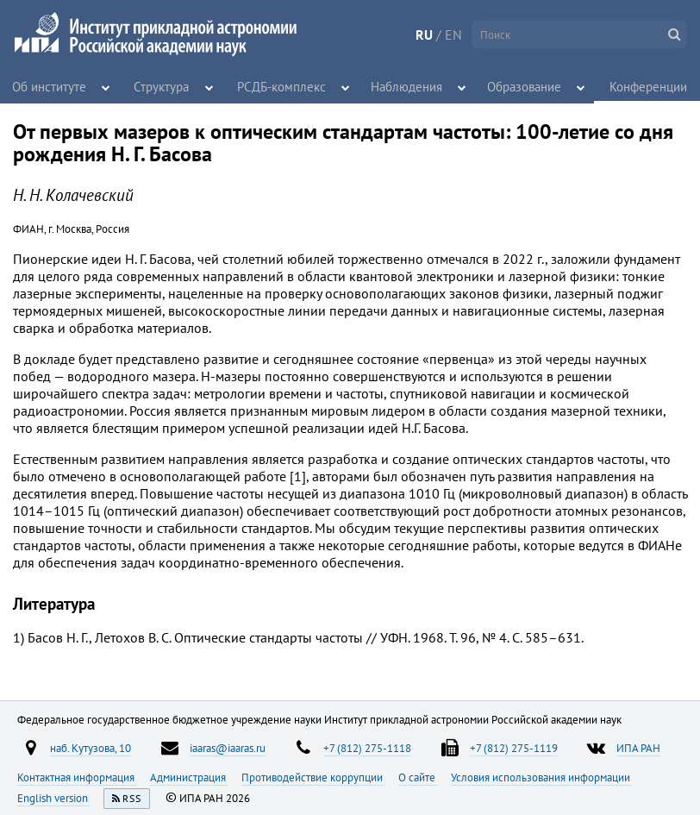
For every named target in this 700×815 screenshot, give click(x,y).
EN (453, 34)
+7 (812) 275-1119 (514, 747)
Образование (516, 86)
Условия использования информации (540, 777)
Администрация (189, 777)
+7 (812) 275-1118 (367, 747)
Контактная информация (77, 777)
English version (54, 798)
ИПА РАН (638, 747)
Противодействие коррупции (313, 777)
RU (424, 34)
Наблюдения (400, 86)
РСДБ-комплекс (282, 86)
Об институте (48, 86)
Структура (164, 86)
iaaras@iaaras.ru (228, 747)
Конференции (644, 86)
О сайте (418, 777)
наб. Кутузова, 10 (90, 747)
